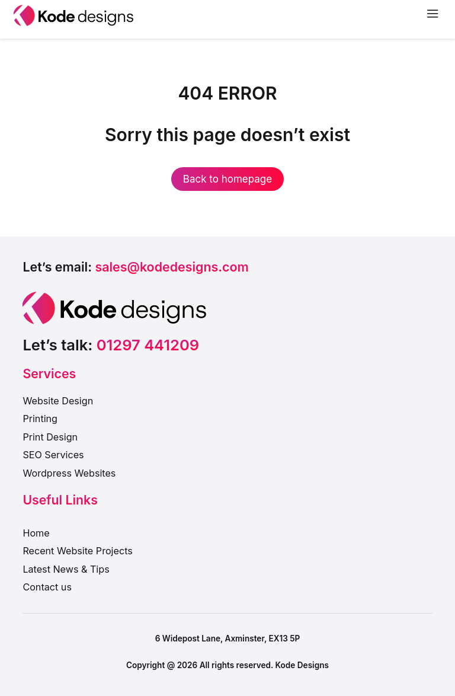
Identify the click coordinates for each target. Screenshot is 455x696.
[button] (135, 267)
